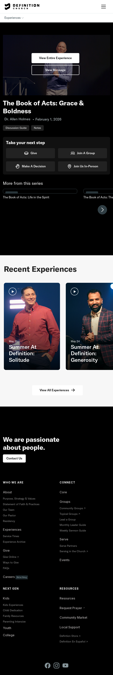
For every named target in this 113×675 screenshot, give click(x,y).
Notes (37, 128)
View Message (55, 70)
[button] (103, 6)
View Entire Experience (55, 58)
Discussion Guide (16, 128)
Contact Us (14, 458)
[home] (21, 6)
